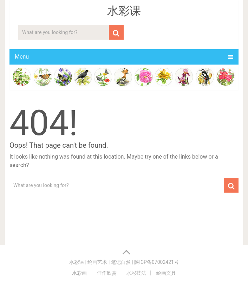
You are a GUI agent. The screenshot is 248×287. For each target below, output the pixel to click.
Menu (22, 56)
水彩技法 (136, 273)
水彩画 (79, 273)
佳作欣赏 (107, 273)
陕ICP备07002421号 (156, 262)
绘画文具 (166, 273)
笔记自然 (121, 262)
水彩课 (124, 10)
